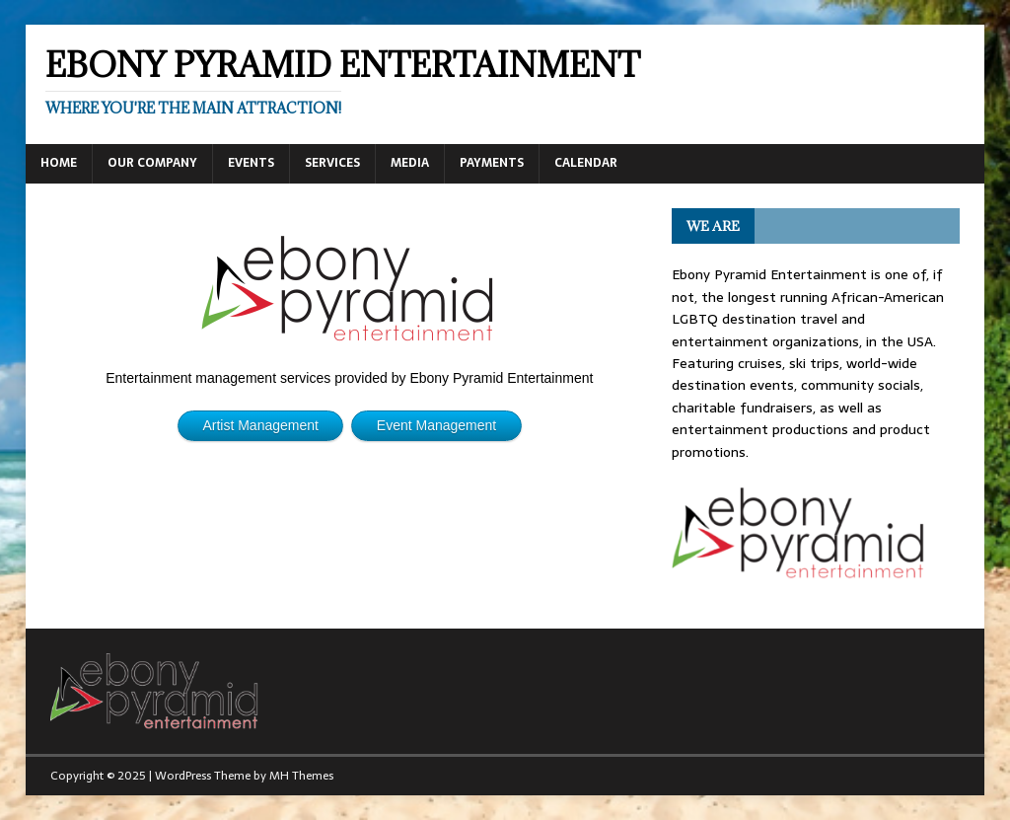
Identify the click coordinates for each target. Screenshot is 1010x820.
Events (251, 163)
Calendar (585, 163)
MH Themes (301, 775)
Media (410, 163)
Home (58, 163)
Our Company (152, 163)
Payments (492, 163)
